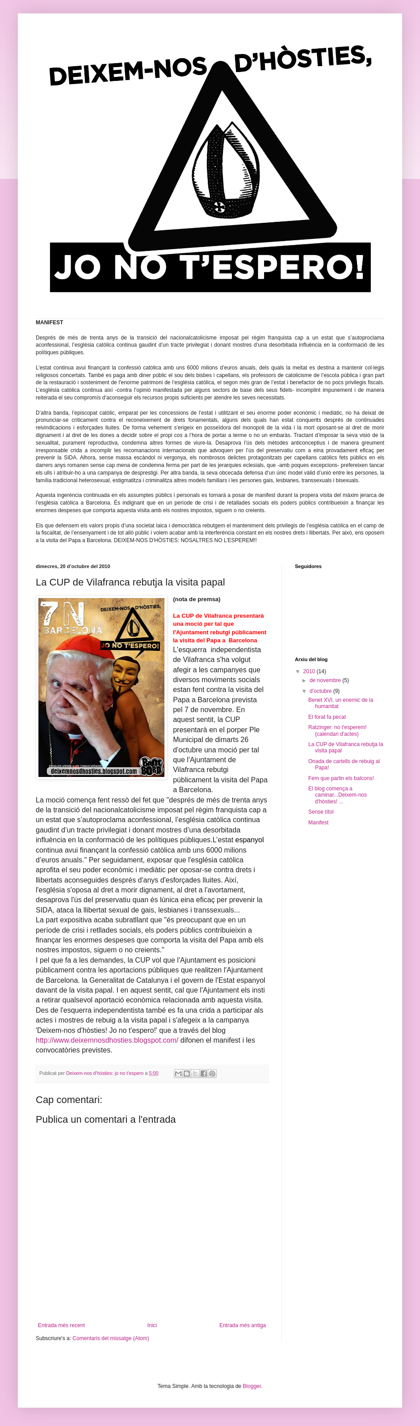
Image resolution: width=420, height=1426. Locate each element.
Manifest (318, 822)
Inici (152, 1325)
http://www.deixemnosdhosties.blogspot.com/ (107, 1040)
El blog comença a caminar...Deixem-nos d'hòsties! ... (337, 795)
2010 (310, 671)
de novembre (326, 680)
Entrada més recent (61, 1325)
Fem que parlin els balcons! (341, 778)
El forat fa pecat (327, 717)
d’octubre (321, 691)
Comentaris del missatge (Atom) (110, 1338)
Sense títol (321, 812)
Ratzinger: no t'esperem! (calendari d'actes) (337, 730)
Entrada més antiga (242, 1325)
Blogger (252, 1386)
